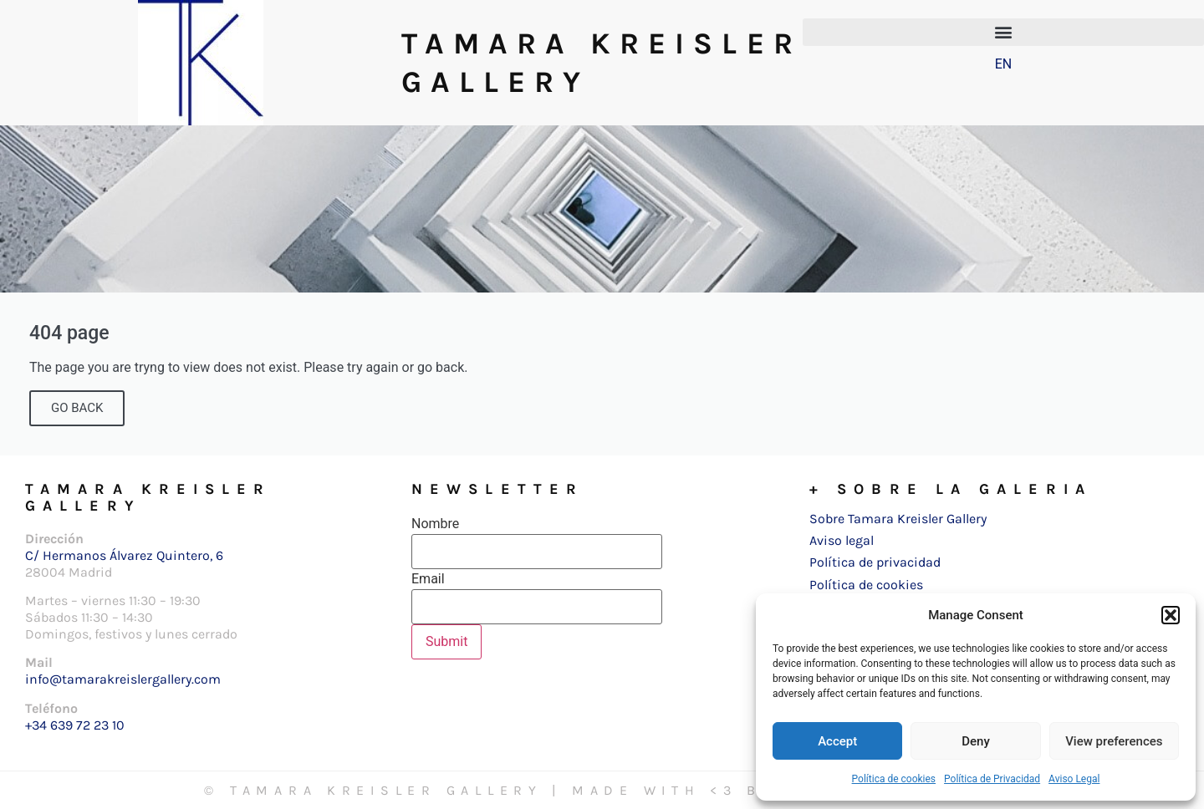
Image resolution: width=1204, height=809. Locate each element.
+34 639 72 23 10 (75, 725)
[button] (1170, 615)
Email (428, 579)
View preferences (1113, 741)
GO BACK (77, 407)
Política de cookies (894, 779)
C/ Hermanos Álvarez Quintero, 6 (124, 555)
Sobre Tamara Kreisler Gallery (898, 519)
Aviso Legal (1073, 779)
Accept (837, 741)
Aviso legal (841, 540)
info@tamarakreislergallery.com (123, 679)
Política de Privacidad (992, 779)
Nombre (435, 524)
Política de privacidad (875, 562)
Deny (976, 741)
